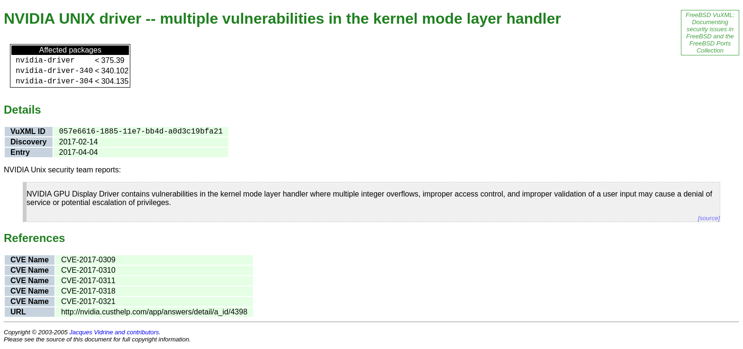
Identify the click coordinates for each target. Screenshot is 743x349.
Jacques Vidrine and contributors (114, 332)
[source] (709, 218)
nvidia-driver (45, 60)
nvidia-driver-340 (54, 71)
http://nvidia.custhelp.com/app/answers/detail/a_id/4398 (154, 312)
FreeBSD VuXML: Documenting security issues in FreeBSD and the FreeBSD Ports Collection (710, 32)
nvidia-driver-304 (54, 81)
